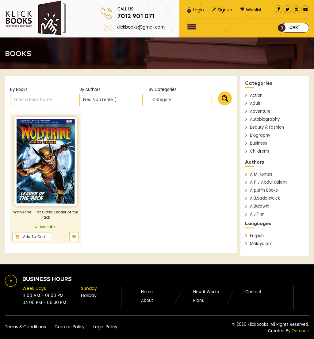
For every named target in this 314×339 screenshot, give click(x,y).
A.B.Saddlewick (265, 198)
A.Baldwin (259, 206)
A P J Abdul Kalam (268, 182)
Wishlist (251, 10)
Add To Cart (34, 237)
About (147, 301)
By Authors (90, 90)
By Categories (163, 90)
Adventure (260, 111)
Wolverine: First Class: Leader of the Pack (45, 214)
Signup (222, 10)
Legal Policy (105, 326)
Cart (290, 28)
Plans (198, 301)
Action (256, 95)
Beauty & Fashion (267, 127)
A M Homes (261, 174)
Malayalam (261, 244)
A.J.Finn (257, 214)
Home (147, 292)
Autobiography (265, 119)
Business (258, 143)
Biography (260, 135)
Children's (259, 151)
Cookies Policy (70, 326)
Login (195, 10)
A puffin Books (264, 190)
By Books (19, 90)
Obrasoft (300, 331)
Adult (255, 103)
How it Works (206, 292)
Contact (253, 292)
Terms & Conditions (25, 326)
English (257, 236)
